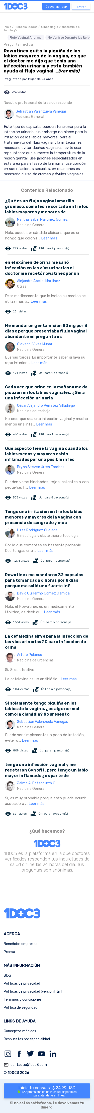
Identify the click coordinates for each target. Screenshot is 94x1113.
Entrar (81, 7)
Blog (7, 975)
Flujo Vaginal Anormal (26, 37)
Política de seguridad (20, 1007)
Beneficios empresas (20, 944)
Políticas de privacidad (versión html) (33, 991)
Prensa (9, 952)
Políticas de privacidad (22, 983)
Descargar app (56, 6)
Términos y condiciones (23, 999)
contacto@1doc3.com (25, 1064)
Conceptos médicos (20, 1031)
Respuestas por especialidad (27, 1039)
